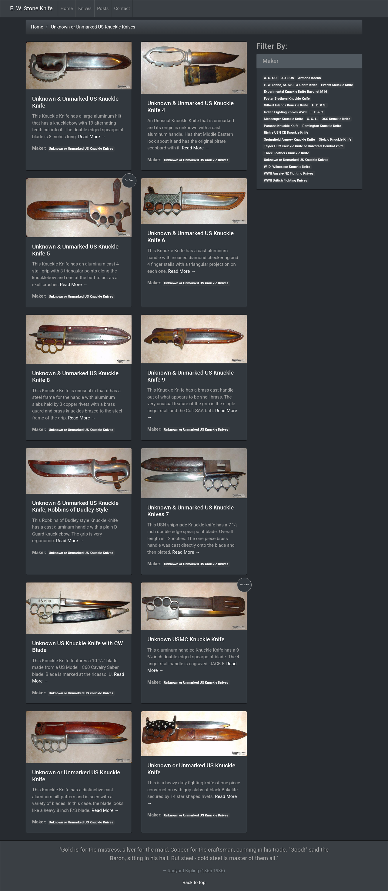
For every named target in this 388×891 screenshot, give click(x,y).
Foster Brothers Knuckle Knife (287, 99)
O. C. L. (312, 119)
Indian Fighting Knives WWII (285, 112)
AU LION (287, 78)
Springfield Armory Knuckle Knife (289, 140)
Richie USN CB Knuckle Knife (286, 133)
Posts (103, 8)
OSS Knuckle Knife (336, 119)
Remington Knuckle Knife (321, 126)
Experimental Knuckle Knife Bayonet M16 (295, 92)
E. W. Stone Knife (31, 8)
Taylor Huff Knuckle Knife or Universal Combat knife (304, 146)
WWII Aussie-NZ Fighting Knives (289, 173)
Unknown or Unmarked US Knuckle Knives (93, 27)
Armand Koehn (309, 78)
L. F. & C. (317, 112)
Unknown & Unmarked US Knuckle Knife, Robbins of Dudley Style (75, 506)
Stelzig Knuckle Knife (335, 140)
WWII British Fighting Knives (285, 180)
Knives (85, 8)
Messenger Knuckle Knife (283, 119)
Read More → (92, 136)
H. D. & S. (319, 105)
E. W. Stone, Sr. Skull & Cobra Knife (290, 85)
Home (68, 8)
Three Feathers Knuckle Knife (286, 153)
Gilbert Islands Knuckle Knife (286, 105)
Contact (122, 8)
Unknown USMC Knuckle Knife (186, 639)
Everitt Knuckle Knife (337, 85)
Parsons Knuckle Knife (281, 126)
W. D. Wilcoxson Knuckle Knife (287, 167)
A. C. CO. (271, 78)
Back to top (193, 882)
